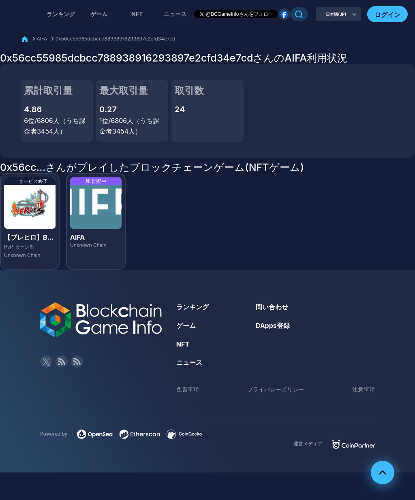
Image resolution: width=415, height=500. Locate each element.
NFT (137, 14)
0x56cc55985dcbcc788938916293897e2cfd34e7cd (115, 39)
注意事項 (363, 389)
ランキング (61, 14)
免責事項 (187, 389)
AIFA (42, 39)
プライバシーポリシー (275, 389)
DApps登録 (273, 325)
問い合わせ (272, 307)
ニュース (189, 362)
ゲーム (98, 14)
